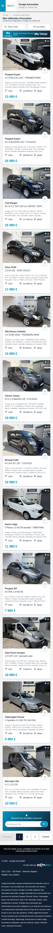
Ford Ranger (25, 205)
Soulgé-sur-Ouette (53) (28, 7)
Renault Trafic (25, 462)
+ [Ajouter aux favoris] (45, 70)
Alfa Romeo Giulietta (25, 333)
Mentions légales (30, 871)
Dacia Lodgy (25, 526)
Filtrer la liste (11, 26)
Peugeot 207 (25, 590)
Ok (44, 824)
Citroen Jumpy (25, 398)
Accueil (5, 15)
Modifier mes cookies (10, 875)
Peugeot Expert (25, 76)
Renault (29, 896)
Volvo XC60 (25, 269)
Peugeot (22, 896)
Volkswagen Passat (25, 719)
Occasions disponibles (21, 15)
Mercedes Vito (25, 783)
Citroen (35, 896)
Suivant (45, 837)
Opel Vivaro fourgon (25, 655)
